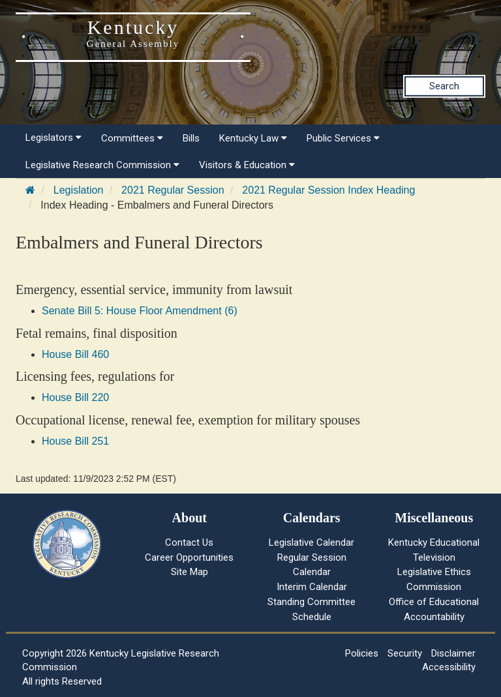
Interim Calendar (312, 587)
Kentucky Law (253, 138)
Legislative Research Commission (102, 165)
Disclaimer (453, 653)
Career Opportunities (189, 557)
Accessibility (449, 667)
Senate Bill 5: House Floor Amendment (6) (139, 310)
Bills (191, 138)
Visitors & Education (247, 165)
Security (404, 653)
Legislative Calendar (311, 542)
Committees (132, 138)
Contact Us (189, 542)
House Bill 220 (75, 397)
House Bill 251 (75, 441)
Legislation (78, 190)
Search (444, 86)
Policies (361, 653)
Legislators (53, 137)
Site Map (189, 572)
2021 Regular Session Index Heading (328, 190)
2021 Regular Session (172, 190)
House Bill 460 (75, 354)
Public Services (343, 138)
